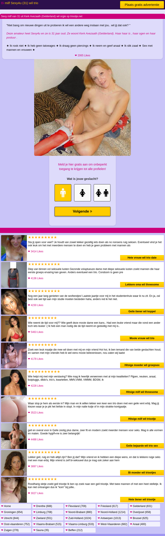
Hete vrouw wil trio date (142, 257)
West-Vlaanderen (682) (112, 524)
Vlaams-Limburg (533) (80, 524)
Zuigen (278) (9, 530)
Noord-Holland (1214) (111, 512)
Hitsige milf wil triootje (142, 418)
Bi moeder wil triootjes (142, 472)
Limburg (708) (42, 512)
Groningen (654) (12, 512)
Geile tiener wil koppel (142, 311)
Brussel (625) (139, 518)
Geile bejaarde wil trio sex (142, 445)
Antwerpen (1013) (109, 518)
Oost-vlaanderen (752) (15, 524)
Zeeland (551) (42, 518)
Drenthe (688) (42, 506)
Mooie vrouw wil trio (142, 338)
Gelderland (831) (141, 506)
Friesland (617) (108, 506)
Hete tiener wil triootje (141, 499)
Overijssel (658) (140, 512)
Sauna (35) (41, 530)
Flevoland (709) (76, 506)
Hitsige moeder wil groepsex (142, 365)
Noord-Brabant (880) (79, 512)
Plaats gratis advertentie (142, 4)
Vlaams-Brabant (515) (47, 524)
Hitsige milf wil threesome (142, 392)
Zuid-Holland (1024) (78, 518)
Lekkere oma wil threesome (142, 284)
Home (6, 506)
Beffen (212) (74, 530)
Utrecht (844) (10, 518)
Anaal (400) (138, 524)
